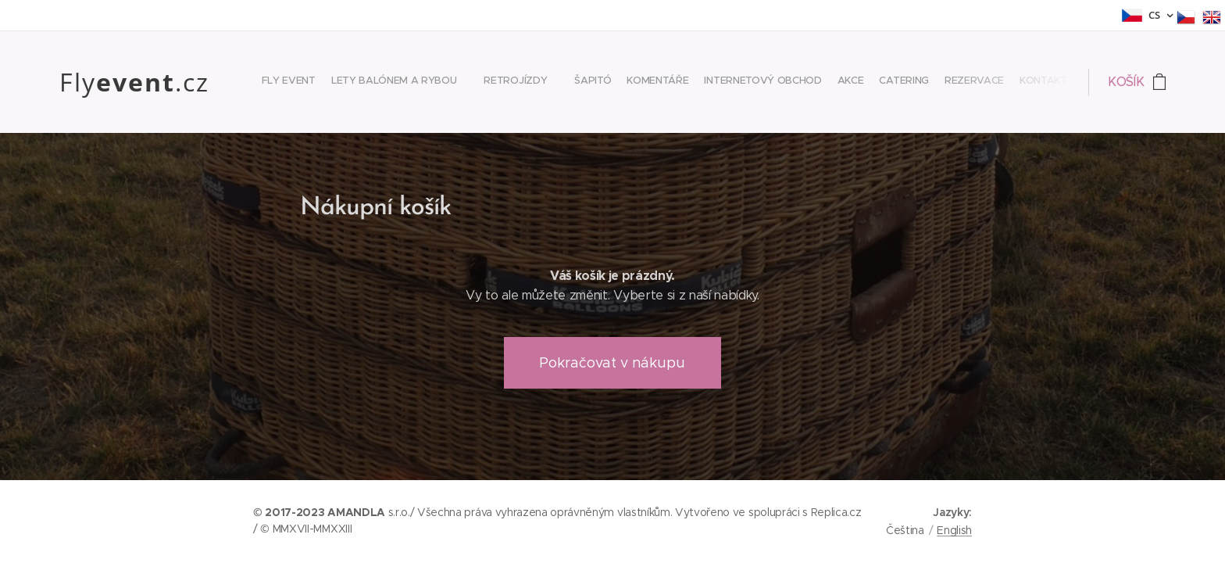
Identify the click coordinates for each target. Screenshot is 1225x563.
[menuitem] (867, 82)
